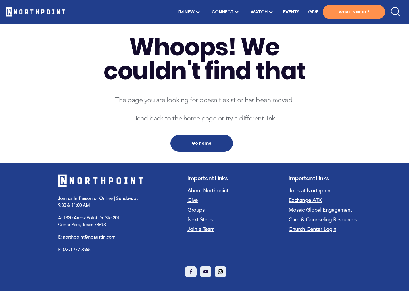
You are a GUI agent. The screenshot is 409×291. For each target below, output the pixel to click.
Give (192, 200)
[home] (35, 12)
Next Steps (200, 220)
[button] (189, 12)
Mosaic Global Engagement (320, 210)
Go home (202, 143)
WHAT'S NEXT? (354, 12)
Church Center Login (312, 229)
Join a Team (200, 229)
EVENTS (291, 12)
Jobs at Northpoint (310, 191)
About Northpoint (207, 191)
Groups (195, 210)
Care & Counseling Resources (323, 220)
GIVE (313, 12)
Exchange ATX (305, 200)
